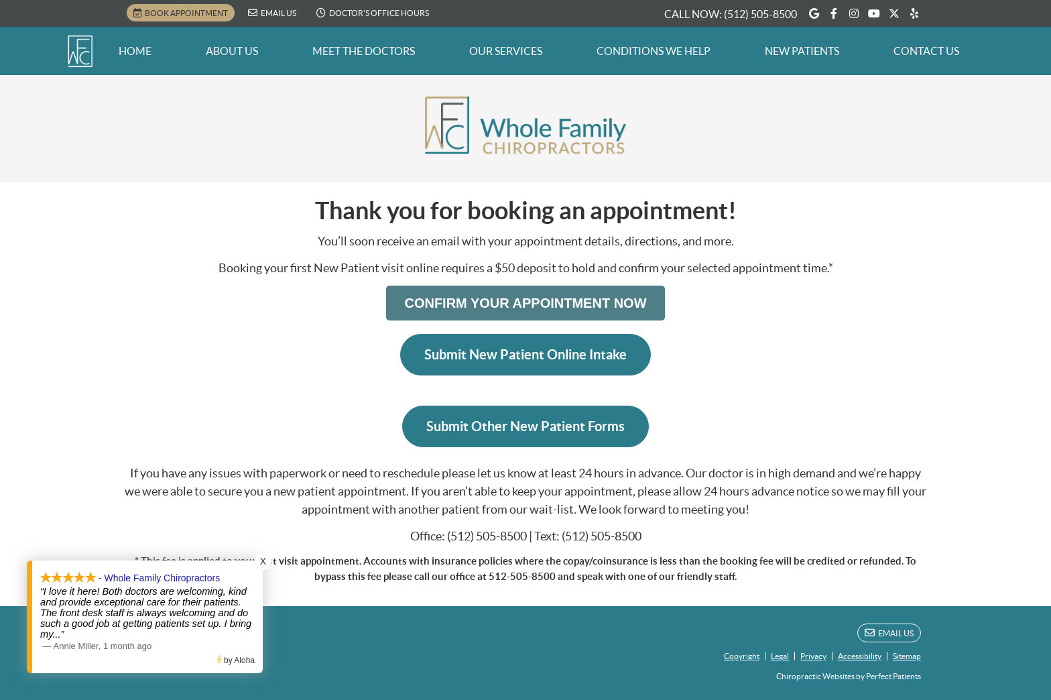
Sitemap (907, 656)
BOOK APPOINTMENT (180, 12)
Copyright (741, 656)
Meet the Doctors (363, 51)
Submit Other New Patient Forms (525, 426)
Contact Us (926, 51)
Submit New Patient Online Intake (525, 354)
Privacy (813, 656)
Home (135, 51)
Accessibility (859, 656)
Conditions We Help (653, 51)
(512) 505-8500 (760, 14)
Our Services (505, 51)
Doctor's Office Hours (372, 12)
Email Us (272, 12)
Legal (780, 656)
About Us (232, 51)
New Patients (802, 51)
